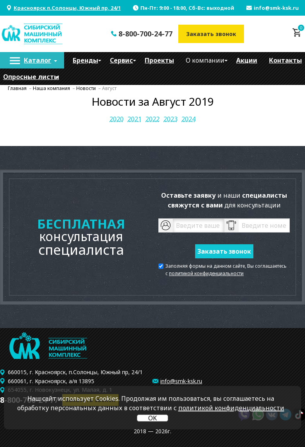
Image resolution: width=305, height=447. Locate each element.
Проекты (159, 60)
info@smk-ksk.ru (276, 7)
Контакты (285, 60)
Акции (246, 60)
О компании (205, 60)
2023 (170, 119)
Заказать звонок (211, 34)
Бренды (85, 60)
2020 (116, 119)
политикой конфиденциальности (206, 273)
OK (152, 418)
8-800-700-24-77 (145, 33)
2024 (188, 119)
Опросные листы (31, 76)
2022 (152, 119)
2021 (134, 119)
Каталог (37, 60)
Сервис (121, 60)
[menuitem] (32, 60)
